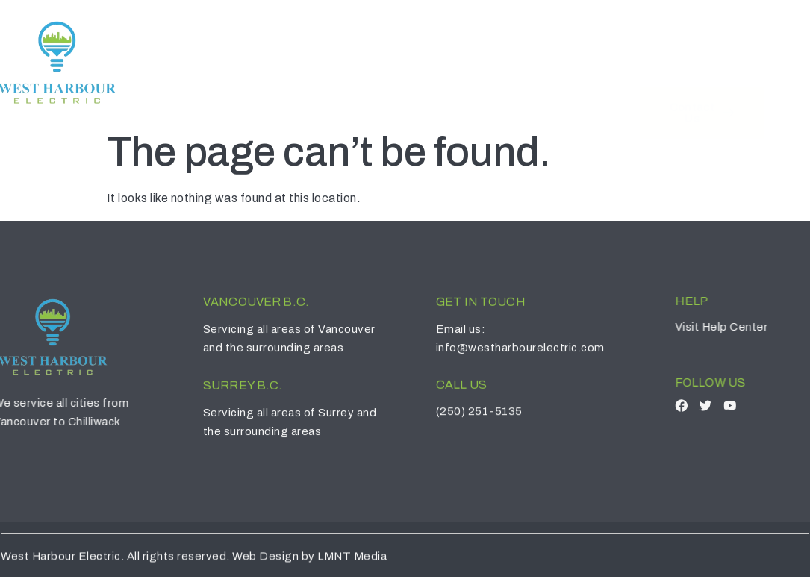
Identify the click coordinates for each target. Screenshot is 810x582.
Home (302, 51)
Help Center (760, 317)
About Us (373, 51)
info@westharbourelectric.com (530, 342)
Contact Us (557, 51)
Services (462, 51)
